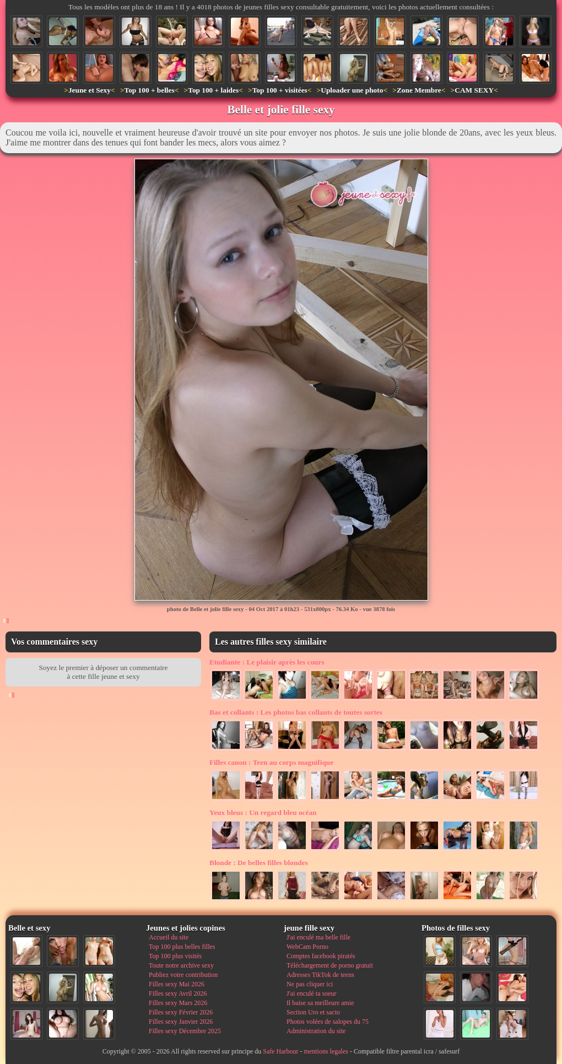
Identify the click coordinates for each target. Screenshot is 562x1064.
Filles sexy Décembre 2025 (185, 1031)
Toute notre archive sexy (181, 965)
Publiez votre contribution (183, 975)
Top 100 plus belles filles (182, 946)
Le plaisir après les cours (267, 662)
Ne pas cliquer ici (310, 984)
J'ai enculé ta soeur (311, 993)
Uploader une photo (352, 90)
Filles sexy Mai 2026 (176, 984)
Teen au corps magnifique (271, 762)
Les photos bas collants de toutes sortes (295, 712)
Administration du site (316, 1031)
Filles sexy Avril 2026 (178, 993)
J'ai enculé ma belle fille (318, 937)
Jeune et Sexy (89, 90)
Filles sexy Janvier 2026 (181, 1021)
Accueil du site (168, 937)
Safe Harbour (280, 1051)
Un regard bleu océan (263, 812)
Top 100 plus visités (175, 956)
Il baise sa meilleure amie (320, 1003)
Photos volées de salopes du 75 (328, 1021)
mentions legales (326, 1051)
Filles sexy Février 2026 (181, 1012)
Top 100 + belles (149, 90)
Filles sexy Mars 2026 (178, 1003)
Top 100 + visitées (279, 90)
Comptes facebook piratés (321, 956)
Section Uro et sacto (313, 1012)
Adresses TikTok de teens (320, 975)
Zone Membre (419, 90)
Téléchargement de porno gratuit (330, 965)
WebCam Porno (307, 946)
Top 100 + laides (213, 90)
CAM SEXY (474, 90)
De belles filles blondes (258, 862)
